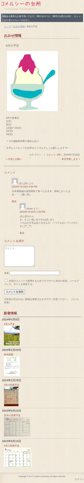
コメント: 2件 (53, 154)
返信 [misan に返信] (22, 233)
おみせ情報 (12, 36)
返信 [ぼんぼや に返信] (14, 201)
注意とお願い (15, 159)
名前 (6, 273)
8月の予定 (12, 45)
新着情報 (10, 313)
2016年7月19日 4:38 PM (24, 186)
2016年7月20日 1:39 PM (32, 212)
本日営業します (70, 159)
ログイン (79, 479)
